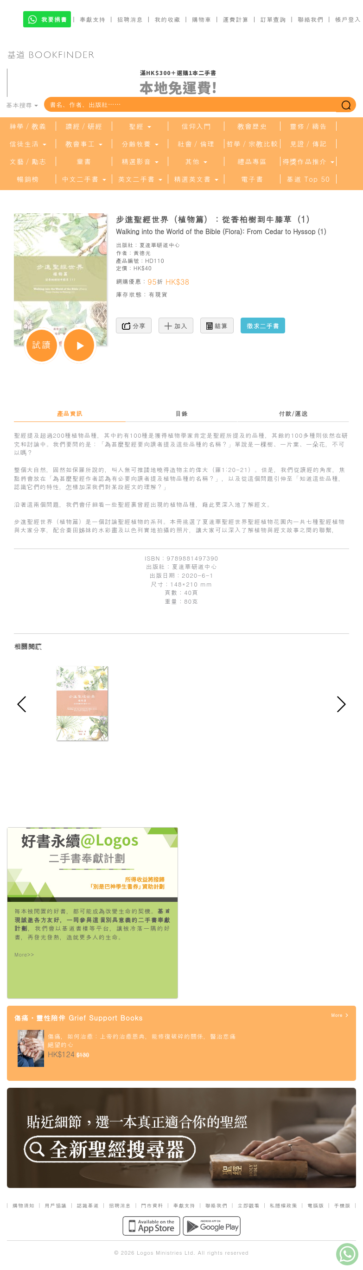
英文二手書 (140, 179)
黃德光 (142, 252)
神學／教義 (27, 126)
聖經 (140, 126)
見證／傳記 (308, 143)
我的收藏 (167, 19)
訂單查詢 (273, 19)
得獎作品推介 (308, 161)
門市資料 (152, 1205)
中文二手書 (84, 179)
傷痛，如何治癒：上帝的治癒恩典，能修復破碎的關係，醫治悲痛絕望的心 (142, 1040)
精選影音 (140, 161)
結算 (217, 325)
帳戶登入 (348, 19)
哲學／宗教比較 (252, 143)
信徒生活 (27, 143)
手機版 (342, 1205)
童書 (83, 161)
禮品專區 (252, 161)
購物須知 (24, 1205)
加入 (176, 325)
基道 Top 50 (308, 179)
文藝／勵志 (27, 161)
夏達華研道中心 (159, 245)
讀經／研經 (83, 126)
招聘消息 (130, 19)
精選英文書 (196, 179)
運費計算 (236, 19)
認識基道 (87, 1205)
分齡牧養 (140, 143)
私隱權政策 (284, 1205)
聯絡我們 (311, 19)
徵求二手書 (263, 325)
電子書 (252, 179)
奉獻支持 (93, 19)
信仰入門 (196, 126)
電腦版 (315, 1205)
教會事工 (83, 143)
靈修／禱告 (308, 126)
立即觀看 (248, 1205)
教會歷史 (252, 126)
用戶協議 (56, 1205)
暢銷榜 (28, 179)
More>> (24, 954)
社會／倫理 (196, 143)
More (340, 1015)
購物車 (201, 19)
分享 (134, 325)
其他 (196, 161)
